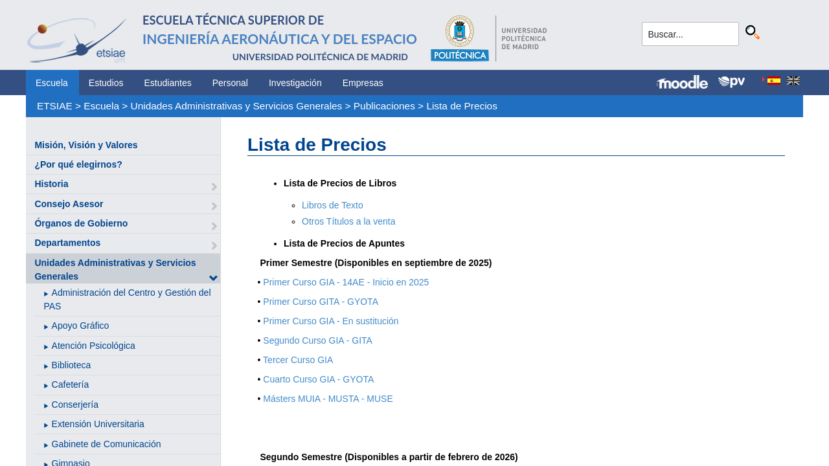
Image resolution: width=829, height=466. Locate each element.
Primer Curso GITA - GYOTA (320, 301)
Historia (51, 184)
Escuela (52, 83)
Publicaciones (384, 105)
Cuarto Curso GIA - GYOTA (318, 379)
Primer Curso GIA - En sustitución (330, 321)
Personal (230, 83)
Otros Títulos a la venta (348, 221)
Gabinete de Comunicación (106, 444)
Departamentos (67, 243)
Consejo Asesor (68, 204)
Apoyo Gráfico (80, 325)
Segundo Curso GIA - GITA (317, 340)
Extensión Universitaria (98, 424)
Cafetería (70, 384)
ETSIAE (55, 105)
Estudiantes (168, 83)
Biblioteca (71, 365)
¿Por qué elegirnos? (78, 164)
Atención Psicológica (93, 345)
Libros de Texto (332, 205)
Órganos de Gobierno (81, 223)
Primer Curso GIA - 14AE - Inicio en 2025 (346, 282)
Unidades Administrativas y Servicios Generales (237, 105)
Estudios (106, 83)
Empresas (363, 83)
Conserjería (75, 404)
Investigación (295, 83)
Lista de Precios (461, 105)
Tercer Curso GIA (298, 360)
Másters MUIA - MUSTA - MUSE (327, 399)
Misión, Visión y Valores (85, 145)
